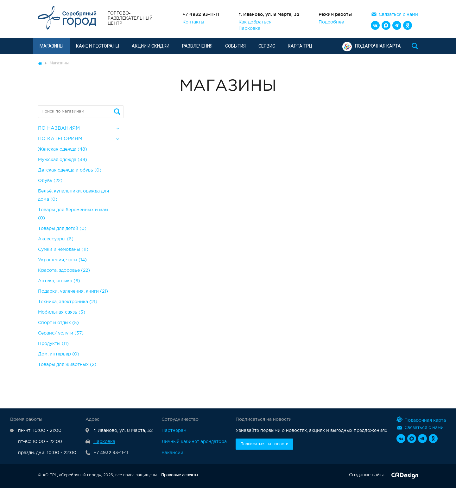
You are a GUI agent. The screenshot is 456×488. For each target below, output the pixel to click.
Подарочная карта (371, 46)
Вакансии (172, 453)
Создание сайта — (383, 476)
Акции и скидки (150, 46)
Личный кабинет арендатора (194, 442)
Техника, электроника (67, 302)
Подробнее (331, 22)
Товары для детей (62, 229)
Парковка (249, 28)
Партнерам (174, 431)
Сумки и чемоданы (63, 249)
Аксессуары (55, 239)
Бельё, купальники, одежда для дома (73, 195)
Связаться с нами (398, 14)
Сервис (266, 46)
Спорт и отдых (58, 323)
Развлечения (197, 46)
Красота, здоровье (64, 270)
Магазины (51, 46)
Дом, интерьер (58, 354)
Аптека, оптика (59, 281)
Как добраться (254, 22)
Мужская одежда (62, 160)
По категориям (60, 139)
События (235, 46)
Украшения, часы (62, 260)
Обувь (50, 181)
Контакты (193, 22)
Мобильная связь (61, 312)
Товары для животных (67, 365)
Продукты (53, 344)
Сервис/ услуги (61, 333)
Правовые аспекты (179, 475)
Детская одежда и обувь (69, 170)
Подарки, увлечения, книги (73, 291)
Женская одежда (62, 149)
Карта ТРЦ (300, 46)
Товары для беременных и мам (73, 214)
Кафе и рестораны (97, 46)
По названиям (59, 128)
